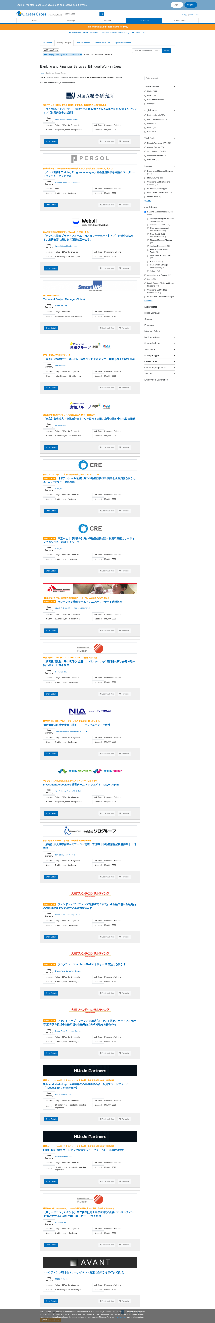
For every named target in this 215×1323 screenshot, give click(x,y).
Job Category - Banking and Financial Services (63, 55)
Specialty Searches (123, 43)
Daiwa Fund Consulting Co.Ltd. (68, 915)
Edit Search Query (51, 50)
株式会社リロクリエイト (65, 855)
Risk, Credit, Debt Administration (156, 235)
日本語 (184, 15)
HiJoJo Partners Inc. (63, 1094)
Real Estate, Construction (158, 193)
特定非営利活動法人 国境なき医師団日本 (73, 608)
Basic (150, 131)
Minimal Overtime (155, 155)
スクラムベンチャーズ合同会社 (68, 791)
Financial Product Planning (159, 241)
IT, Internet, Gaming (156, 189)
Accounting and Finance (157, 275)
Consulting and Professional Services (157, 183)
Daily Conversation (155, 119)
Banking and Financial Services (158, 172)
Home (34, 20)
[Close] (43, 1320)
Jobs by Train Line (102, 43)
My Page (71, 20)
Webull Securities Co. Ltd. (66, 246)
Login (176, 5)
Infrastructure (152, 197)
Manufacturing (153, 178)
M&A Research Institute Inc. (66, 119)
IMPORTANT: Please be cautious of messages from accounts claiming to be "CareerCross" (107, 32)
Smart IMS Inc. (61, 306)
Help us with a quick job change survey (107, 27)
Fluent (150, 95)
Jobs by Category (64, 43)
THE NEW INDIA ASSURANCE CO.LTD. (72, 731)
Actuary (153, 271)
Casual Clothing (154, 147)
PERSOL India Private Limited (67, 183)
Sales (150, 279)
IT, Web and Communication (159, 297)
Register (190, 5)
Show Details (51, 141)
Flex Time (151, 159)
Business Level (154, 99)
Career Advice (180, 20)
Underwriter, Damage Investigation (157, 266)
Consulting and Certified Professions (155, 291)
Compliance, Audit (158, 224)
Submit (166, 50)
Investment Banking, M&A (159, 256)
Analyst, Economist (158, 246)
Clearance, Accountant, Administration (158, 229)
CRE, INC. (59, 489)
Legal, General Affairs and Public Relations (159, 284)
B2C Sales (155, 261)
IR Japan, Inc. (61, 672)
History (107, 20)
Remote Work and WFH (157, 143)
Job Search (144, 20)
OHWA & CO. (60, 365)
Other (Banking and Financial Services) (160, 219)
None (149, 103)
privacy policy (120, 1317)
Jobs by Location (83, 43)
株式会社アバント (62, 1279)
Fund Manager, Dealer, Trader (158, 250)
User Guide (194, 15)
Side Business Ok (155, 151)
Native (151, 91)
